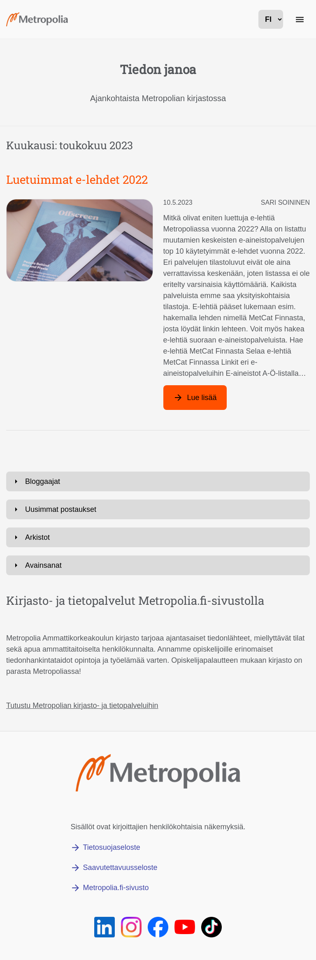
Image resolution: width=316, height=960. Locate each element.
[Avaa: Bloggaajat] (158, 481)
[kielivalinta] (270, 19)
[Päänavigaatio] (299, 19)
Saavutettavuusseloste (120, 867)
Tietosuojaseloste (111, 847)
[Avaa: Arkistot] (158, 537)
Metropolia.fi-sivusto (116, 888)
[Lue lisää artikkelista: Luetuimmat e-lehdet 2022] (195, 397)
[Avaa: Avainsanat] (158, 565)
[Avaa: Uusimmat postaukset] (158, 509)
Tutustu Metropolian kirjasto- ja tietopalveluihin (82, 705)
